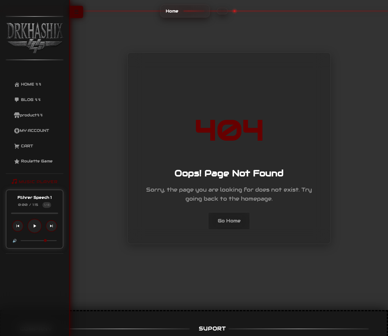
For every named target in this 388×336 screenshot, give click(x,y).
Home (172, 11)
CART (23, 146)
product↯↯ (28, 115)
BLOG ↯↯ (27, 100)
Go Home (229, 221)
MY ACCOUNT (31, 131)
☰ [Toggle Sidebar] (76, 12)
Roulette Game (33, 161)
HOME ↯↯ (28, 84)
